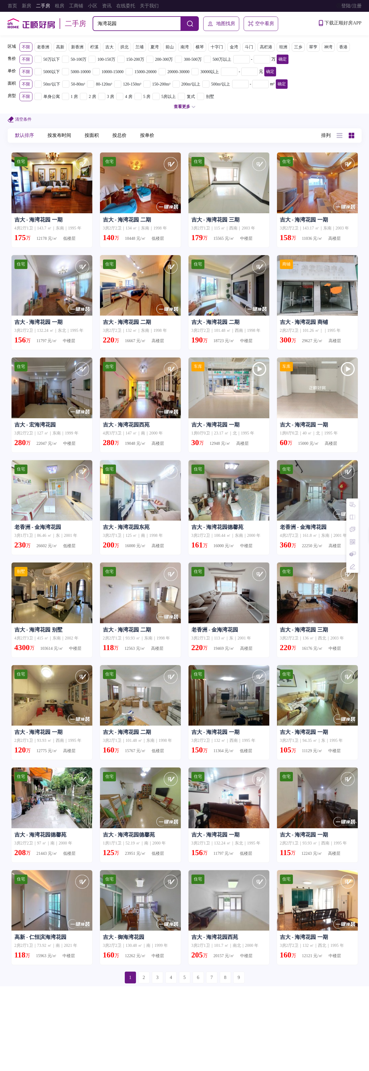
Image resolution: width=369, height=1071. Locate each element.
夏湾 (154, 47)
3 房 (110, 96)
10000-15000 (112, 72)
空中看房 (261, 24)
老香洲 (43, 47)
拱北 (124, 47)
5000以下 (51, 72)
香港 (343, 47)
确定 (282, 59)
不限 (26, 47)
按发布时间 (59, 135)
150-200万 (135, 59)
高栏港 (266, 47)
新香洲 (77, 47)
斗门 (249, 47)
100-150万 (106, 59)
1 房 (74, 96)
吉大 (109, 47)
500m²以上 (220, 84)
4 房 (128, 96)
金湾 (234, 47)
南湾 (185, 47)
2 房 (92, 96)
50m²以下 (51, 84)
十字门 (217, 47)
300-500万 (193, 59)
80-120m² (104, 84)
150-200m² (161, 84)
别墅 (210, 96)
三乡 (298, 47)
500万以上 (222, 59)
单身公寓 (51, 96)
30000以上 (209, 72)
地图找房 (221, 24)
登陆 (346, 5)
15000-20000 (146, 72)
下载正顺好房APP (340, 23)
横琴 (200, 47)
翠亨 (313, 47)
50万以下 (51, 59)
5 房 (147, 96)
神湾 (328, 47)
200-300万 (164, 59)
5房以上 (168, 96)
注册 (357, 5)
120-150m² (132, 84)
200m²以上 (190, 84)
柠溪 (94, 47)
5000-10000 (81, 72)
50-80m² (78, 84)
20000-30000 (179, 72)
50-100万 (79, 59)
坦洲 (283, 47)
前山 (169, 47)
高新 (60, 47)
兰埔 (139, 47)
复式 (191, 96)
